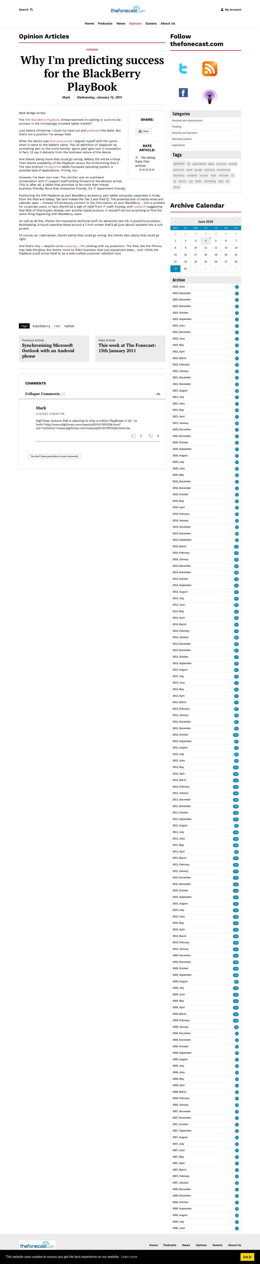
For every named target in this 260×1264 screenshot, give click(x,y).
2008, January (180, 1104)
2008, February (181, 1098)
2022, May (178, 345)
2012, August (180, 747)
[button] (26, 9)
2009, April (179, 1007)
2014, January (180, 637)
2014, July (178, 598)
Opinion (135, 23)
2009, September (182, 975)
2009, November (182, 962)
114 (236, 923)
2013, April (179, 695)
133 (236, 767)
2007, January (180, 1182)
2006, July (178, 1221)
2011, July (178, 832)
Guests (151, 23)
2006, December (182, 1189)
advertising (210, 181)
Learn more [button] (129, 1256)
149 (236, 969)
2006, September (182, 1208)
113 (236, 787)
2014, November (182, 572)
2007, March (179, 1169)
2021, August (180, 390)
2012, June (179, 760)
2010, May (178, 923)
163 (236, 1014)
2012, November (182, 728)
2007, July (178, 1143)
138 (236, 865)
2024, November (182, 293)
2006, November (182, 1195)
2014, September (182, 585)
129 (236, 793)
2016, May (178, 501)
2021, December (182, 377)
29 (236, 1027)
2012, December (182, 721)
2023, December (182, 299)
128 (236, 917)
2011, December (182, 799)
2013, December (182, 643)
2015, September (182, 539)
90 (236, 826)
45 (236, 573)
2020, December (182, 429)
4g (174, 181)
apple (211, 163)
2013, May (178, 689)
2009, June (179, 994)
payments (178, 169)
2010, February (181, 942)
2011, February (181, 864)
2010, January (180, 949)
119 (236, 819)
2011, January (180, 871)
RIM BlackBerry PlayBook (42, 119)
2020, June (179, 468)
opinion (178, 164)
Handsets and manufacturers (187, 120)
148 (236, 975)
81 (236, 722)
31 (236, 592)
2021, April (179, 416)
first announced (61, 141)
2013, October (180, 656)
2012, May (178, 767)
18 (236, 553)
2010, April (179, 929)
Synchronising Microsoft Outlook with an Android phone (54, 349)
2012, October (180, 734)
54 (236, 579)
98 (236, 741)
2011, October (180, 812)
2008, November (182, 1039)
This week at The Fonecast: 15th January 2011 (130, 346)
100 (236, 774)
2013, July (178, 676)
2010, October (180, 890)
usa (191, 181)
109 (236, 806)
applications (199, 163)
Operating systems (182, 139)
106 (236, 800)
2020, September (182, 449)
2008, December (182, 1033)
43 (236, 599)
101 (236, 858)
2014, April (179, 617)
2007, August (180, 1137)
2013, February (181, 708)
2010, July (178, 910)
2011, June (179, 838)
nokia (189, 169)
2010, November (182, 884)
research (140, 206)
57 (236, 670)
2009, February (181, 1020)
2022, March (179, 358)
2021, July (178, 397)
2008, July (178, 1065)
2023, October (180, 312)
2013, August (180, 669)
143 (236, 949)
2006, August (180, 1215)
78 (236, 631)
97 (236, 709)
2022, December (182, 332)
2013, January (180, 715)
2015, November (182, 533)
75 (236, 677)
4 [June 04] (205, 240)
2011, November (182, 806)
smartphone (223, 169)
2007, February (181, 1176)
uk (188, 163)
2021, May (178, 410)
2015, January (180, 559)
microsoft (223, 175)
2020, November (182, 436)
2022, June (179, 338)
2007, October (180, 1124)
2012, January (180, 793)
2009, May (178, 1000)
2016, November (182, 488)
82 (236, 852)
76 (236, 664)
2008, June (179, 1072)
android (233, 163)
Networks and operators (184, 132)
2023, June (179, 325)
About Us (168, 23)
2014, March (179, 624)
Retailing (176, 126)
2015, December (182, 527)
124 (236, 832)
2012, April (179, 773)
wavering (70, 246)
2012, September (182, 741)
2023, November (182, 306)
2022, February (181, 364)
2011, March (179, 858)
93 (236, 982)
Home (89, 23)
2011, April (179, 851)
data (220, 181)
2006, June (179, 1228)
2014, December (182, 566)
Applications (178, 145)
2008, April (179, 1085)
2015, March (179, 546)
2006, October (180, 1202)
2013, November (182, 650)
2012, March (179, 780)
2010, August (180, 903)
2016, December (182, 481)
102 (236, 735)
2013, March (179, 702)
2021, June (179, 403)
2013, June (179, 682)
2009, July (178, 987)
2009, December (182, 955)
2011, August (180, 825)
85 (236, 637)
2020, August (180, 455)
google (198, 169)
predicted (93, 130)
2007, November (182, 1117)
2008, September (182, 1052)
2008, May (178, 1079)
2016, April (179, 507)
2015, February (181, 552)
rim (57, 326)
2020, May (178, 475)
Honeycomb (52, 166)
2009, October (180, 968)
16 (236, 547)
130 (236, 813)
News (120, 23)
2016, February (181, 514)
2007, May (178, 1156)
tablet (69, 326)
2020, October (180, 442)
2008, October (180, 1046)
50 (236, 605)
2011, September (182, 819)
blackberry (41, 326)
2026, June (179, 286)
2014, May (178, 611)
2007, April (179, 1163)
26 (236, 560)
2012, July (178, 754)
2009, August (180, 981)
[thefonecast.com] (127, 9)
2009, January (180, 1027)
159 (236, 988)
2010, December (182, 877)
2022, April (179, 351)
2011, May (178, 845)
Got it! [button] (247, 1256)
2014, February (181, 631)
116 (236, 871)
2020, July (178, 462)
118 (236, 878)
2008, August (180, 1059)
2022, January (180, 371)
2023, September (182, 319)
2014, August (180, 591)
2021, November (182, 384)
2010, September (182, 897)
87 (236, 729)
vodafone (192, 175)
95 (236, 715)
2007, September (182, 1130)
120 (236, 839)
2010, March (179, 936)
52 (236, 612)
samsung (209, 169)
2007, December (182, 1111)
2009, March (179, 1014)
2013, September (182, 663)
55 (236, 618)
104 (236, 936)
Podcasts (105, 23)
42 (236, 585)
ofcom (176, 187)
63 (236, 625)
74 (236, 696)
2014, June (179, 604)
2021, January (180, 423)
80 (236, 761)
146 (236, 962)
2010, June (179, 916)
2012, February (181, 786)
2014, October (180, 579)
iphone (182, 181)
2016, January (180, 520)
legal (213, 175)
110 (236, 780)
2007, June (179, 1150)
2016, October (180, 494)
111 (236, 904)
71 (236, 657)
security (204, 175)
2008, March (179, 1091)
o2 (232, 175)
